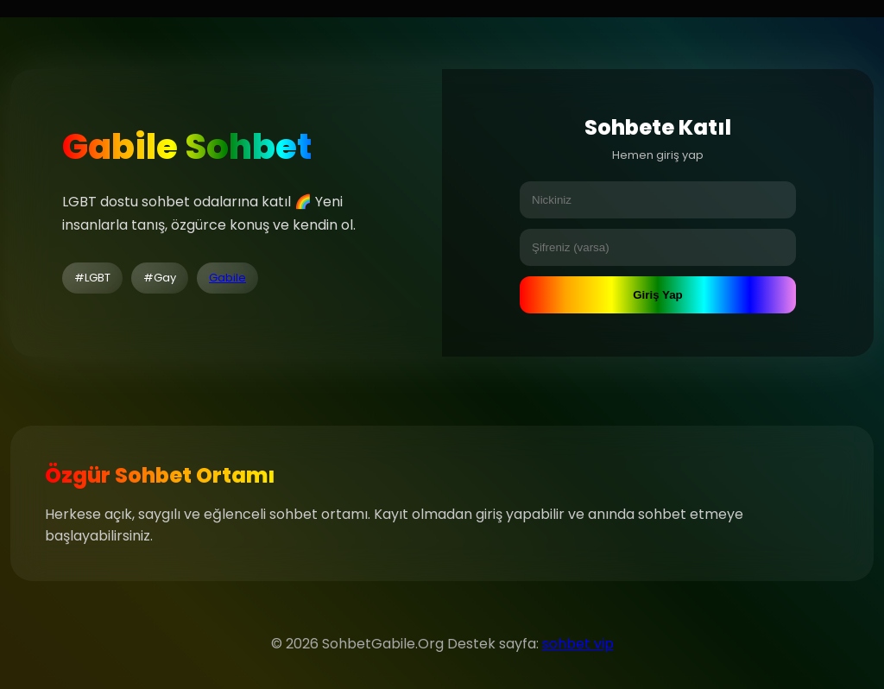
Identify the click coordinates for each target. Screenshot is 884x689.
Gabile (227, 277)
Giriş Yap (658, 294)
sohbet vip (578, 644)
